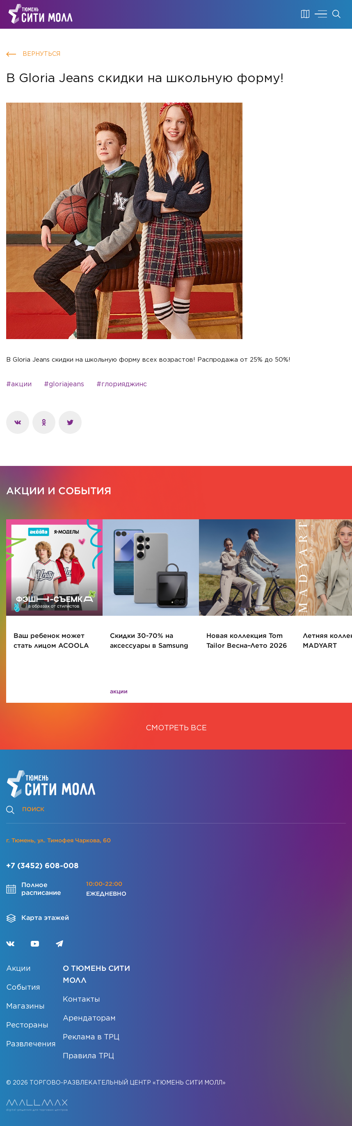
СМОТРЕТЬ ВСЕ (176, 728)
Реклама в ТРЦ (91, 1037)
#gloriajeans (64, 384)
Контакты (81, 999)
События (23, 987)
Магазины (25, 1006)
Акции (18, 968)
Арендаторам (89, 1018)
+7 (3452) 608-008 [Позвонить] (42, 866)
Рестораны (27, 1025)
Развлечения (31, 1044)
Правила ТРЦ (88, 1056)
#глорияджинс (121, 384)
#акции (19, 384)
